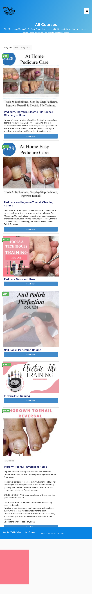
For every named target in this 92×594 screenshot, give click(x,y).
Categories (7, 47)
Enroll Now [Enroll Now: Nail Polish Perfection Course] (30, 354)
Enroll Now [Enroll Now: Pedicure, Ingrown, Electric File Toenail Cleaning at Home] (30, 136)
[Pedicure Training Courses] (10, 11)
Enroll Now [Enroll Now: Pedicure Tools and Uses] (30, 284)
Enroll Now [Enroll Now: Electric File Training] (30, 400)
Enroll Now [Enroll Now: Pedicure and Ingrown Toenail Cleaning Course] (30, 229)
